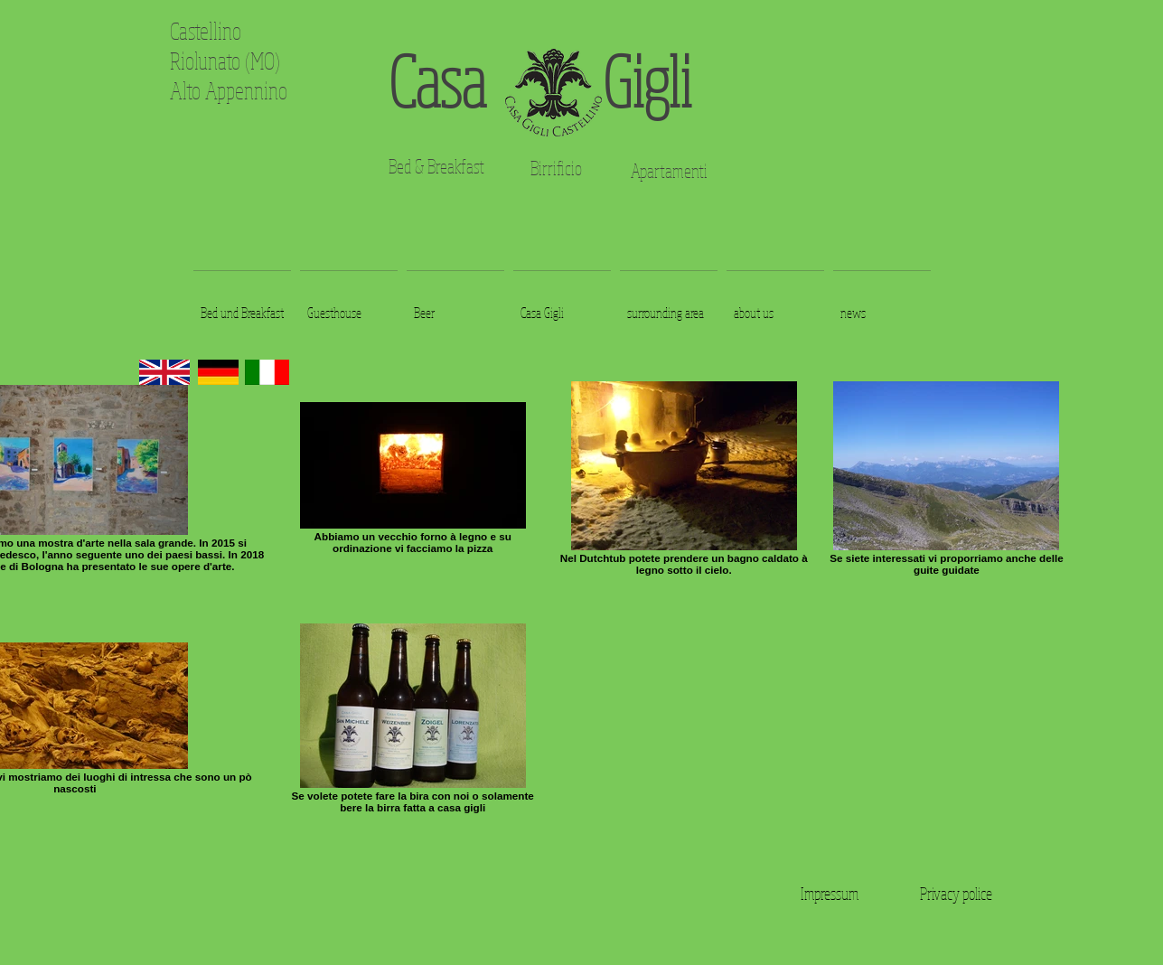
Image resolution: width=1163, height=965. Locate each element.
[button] (242, 304)
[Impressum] (829, 894)
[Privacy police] (956, 894)
